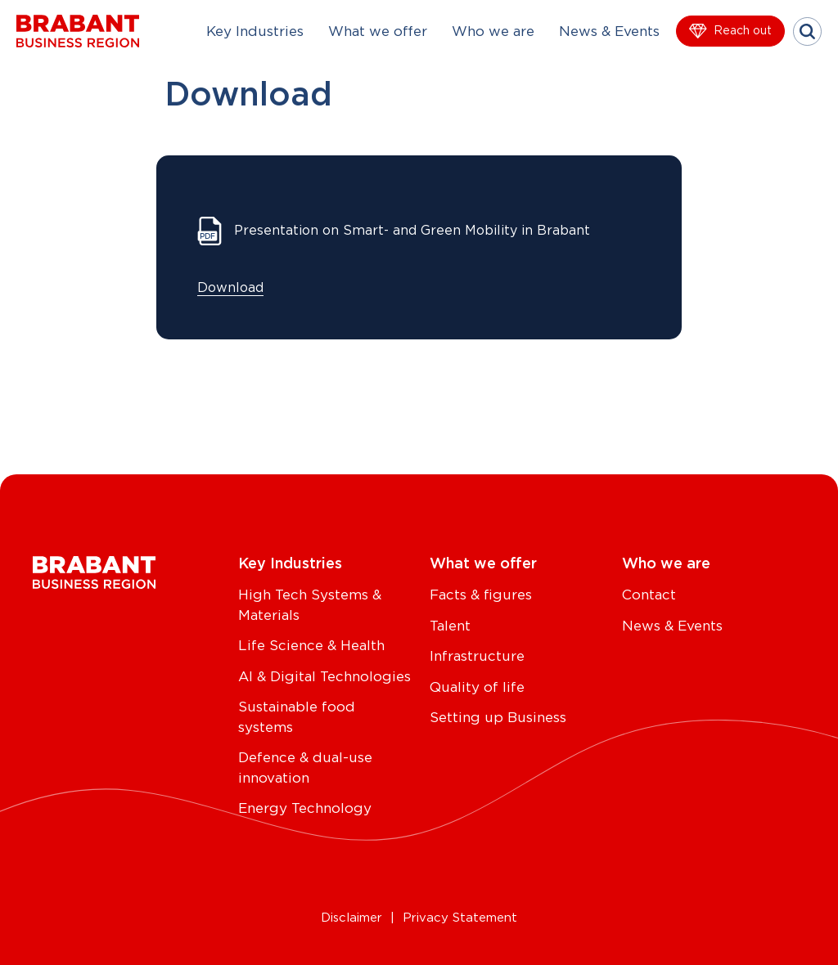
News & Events (609, 31)
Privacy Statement (460, 918)
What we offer (377, 31)
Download (230, 287)
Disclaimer (351, 918)
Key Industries (255, 31)
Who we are (493, 31)
